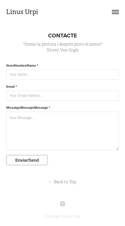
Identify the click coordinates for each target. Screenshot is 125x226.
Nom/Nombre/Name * (22, 65)
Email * (11, 86)
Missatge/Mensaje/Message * (28, 107)
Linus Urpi (22, 12)
